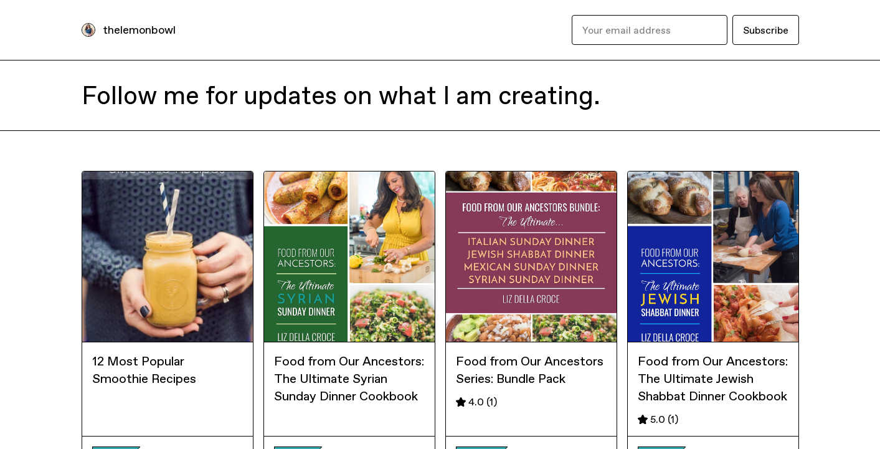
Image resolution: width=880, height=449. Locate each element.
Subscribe (765, 30)
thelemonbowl (139, 29)
